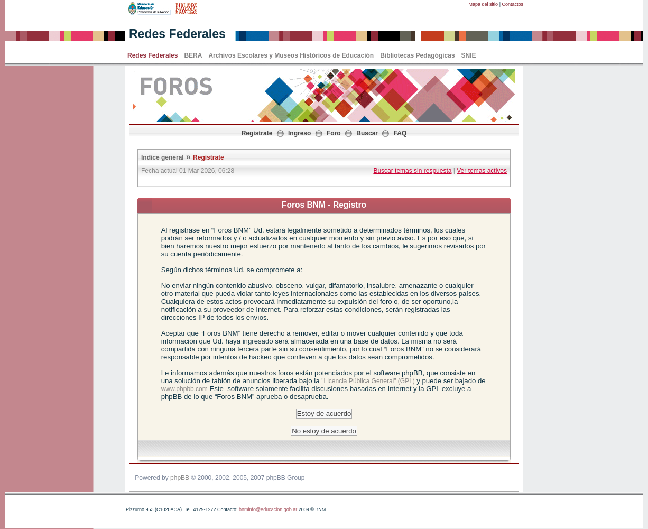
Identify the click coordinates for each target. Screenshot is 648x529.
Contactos (512, 4)
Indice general (162, 157)
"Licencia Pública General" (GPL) (368, 381)
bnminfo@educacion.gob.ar (268, 509)
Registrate (257, 133)
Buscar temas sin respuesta (412, 170)
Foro (334, 133)
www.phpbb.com (184, 389)
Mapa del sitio (483, 4)
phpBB (179, 477)
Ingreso (299, 133)
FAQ (400, 133)
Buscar (367, 133)
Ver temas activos (482, 170)
